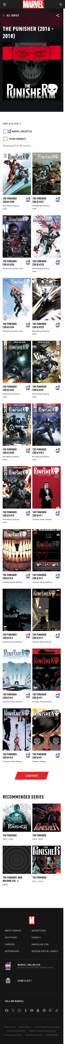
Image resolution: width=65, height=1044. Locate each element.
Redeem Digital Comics (45, 951)
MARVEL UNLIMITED (22, 131)
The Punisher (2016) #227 (39, 200)
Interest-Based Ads (34, 1035)
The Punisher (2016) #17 (39, 514)
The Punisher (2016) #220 (10, 451)
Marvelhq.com (40, 944)
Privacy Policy (25, 1027)
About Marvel (13, 930)
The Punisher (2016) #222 (10, 388)
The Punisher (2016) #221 (39, 388)
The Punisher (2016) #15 (39, 576)
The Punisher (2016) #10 (10, 756)
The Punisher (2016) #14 (10, 636)
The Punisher (10, 835)
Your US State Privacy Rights (46, 1027)
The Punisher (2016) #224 (10, 325)
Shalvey (48, 519)
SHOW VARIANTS (17, 138)
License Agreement (13, 1035)
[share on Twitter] (13, 1011)
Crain (5, 208)
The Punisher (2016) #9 (39, 756)
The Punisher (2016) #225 (39, 263)
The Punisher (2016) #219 (39, 451)
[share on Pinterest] (44, 1011)
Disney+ (36, 937)
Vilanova (15, 205)
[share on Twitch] (50, 1011)
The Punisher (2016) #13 (39, 636)
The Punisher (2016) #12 (10, 696)
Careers (10, 944)
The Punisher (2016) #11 (39, 696)
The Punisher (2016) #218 (10, 514)
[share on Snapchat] (38, 1011)
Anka (42, 641)
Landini (15, 268)
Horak (42, 519)
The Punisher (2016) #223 (39, 325)
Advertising (39, 930)
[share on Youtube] (31, 1011)
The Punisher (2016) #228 (10, 200)
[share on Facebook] (6, 1011)
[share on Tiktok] (56, 1011)
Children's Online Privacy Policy (42, 1031)
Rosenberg (7, 205)
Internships (12, 951)
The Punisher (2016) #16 (10, 576)
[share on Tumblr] (25, 1011)
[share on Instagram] (19, 1011)
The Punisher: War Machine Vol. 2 (12, 879)
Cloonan (35, 519)
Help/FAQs (11, 937)
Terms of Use (10, 1027)
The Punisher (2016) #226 (10, 263)
